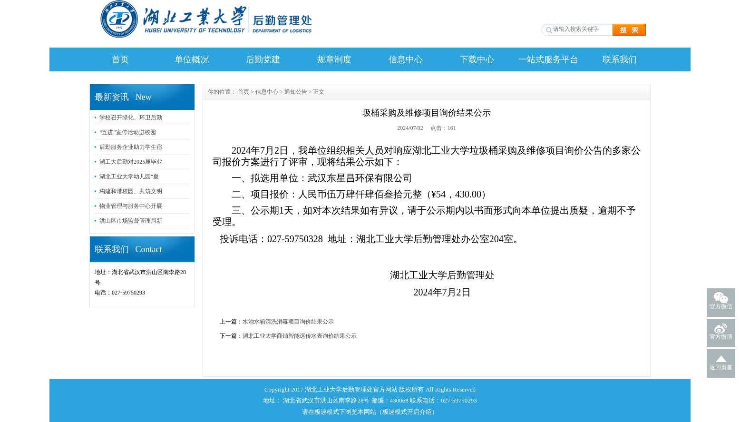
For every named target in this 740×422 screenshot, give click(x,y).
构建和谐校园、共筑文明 (130, 191)
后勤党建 (263, 59)
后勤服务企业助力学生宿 (130, 147)
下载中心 (477, 59)
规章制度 (334, 59)
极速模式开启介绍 (407, 411)
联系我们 (620, 59)
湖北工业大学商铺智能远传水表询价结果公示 (300, 336)
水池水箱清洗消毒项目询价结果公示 (288, 321)
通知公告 (295, 91)
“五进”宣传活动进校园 (127, 132)
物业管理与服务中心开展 (130, 206)
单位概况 (192, 59)
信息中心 (406, 59)
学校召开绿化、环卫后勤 (130, 117)
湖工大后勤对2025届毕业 (130, 161)
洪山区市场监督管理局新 (130, 220)
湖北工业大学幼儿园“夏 (129, 176)
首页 (120, 59)
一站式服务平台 (548, 59)
